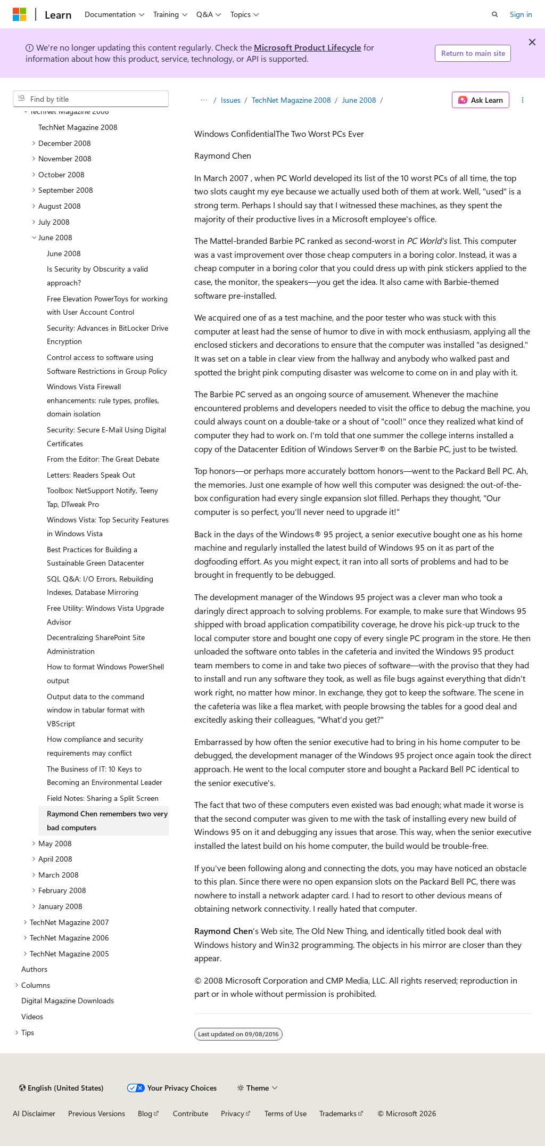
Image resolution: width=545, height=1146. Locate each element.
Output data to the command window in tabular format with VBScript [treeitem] (96, 709)
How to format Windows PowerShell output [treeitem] (105, 673)
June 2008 (359, 100)
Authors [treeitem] (34, 969)
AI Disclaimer (34, 1113)
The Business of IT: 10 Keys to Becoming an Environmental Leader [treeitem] (104, 776)
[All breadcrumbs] (203, 100)
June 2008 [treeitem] (64, 253)
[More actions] (523, 100)
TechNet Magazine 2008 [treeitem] (78, 127)
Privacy (232, 1113)
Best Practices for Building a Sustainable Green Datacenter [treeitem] (95, 556)
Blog (145, 1113)
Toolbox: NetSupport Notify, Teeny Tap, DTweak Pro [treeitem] (102, 497)
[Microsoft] (20, 14)
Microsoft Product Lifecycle (307, 47)
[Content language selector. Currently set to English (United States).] (61, 1087)
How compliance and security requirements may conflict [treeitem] (95, 746)
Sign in (521, 14)
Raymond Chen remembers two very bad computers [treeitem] (107, 820)
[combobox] (91, 99)
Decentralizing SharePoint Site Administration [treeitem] (96, 644)
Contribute (190, 1113)
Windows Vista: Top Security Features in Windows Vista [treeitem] (108, 526)
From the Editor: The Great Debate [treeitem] (103, 459)
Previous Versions (96, 1113)
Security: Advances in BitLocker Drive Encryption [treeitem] (107, 335)
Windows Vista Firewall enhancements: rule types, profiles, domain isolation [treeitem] (103, 400)
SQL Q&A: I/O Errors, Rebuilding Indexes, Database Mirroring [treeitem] (100, 585)
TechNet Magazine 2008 (291, 100)
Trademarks (338, 1113)
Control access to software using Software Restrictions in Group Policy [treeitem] (107, 364)
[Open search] (495, 14)
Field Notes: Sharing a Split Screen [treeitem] (103, 798)
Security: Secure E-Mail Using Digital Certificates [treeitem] (106, 436)
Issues (231, 100)
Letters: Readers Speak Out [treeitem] (91, 475)
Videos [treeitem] (32, 1016)
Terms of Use (286, 1113)
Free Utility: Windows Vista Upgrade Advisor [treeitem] (105, 615)
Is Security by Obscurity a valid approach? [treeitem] (97, 276)
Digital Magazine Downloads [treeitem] (67, 1000)
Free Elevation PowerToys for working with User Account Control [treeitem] (107, 305)
